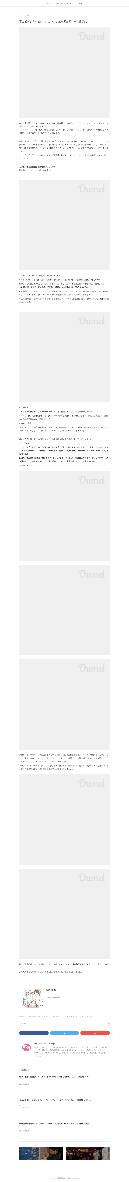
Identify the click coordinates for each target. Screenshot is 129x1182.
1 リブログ (22, 1023)
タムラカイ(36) (50, 1016)
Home (48, 3)
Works (80, 3)
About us (58, 3)
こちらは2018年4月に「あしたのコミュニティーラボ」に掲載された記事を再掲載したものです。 (53, 1082)
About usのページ (26, 130)
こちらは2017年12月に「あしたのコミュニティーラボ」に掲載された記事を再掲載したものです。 (53, 1128)
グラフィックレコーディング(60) (82, 1016)
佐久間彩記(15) (23, 1016)
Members (70, 3)
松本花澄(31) (41, 1016)
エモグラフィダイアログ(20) (63, 1016)
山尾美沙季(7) (33, 1016)
